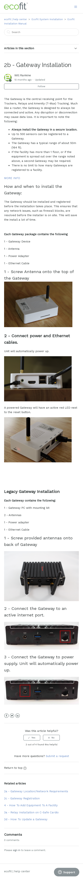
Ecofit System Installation (47, 19)
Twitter (12, 715)
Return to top (15, 768)
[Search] (41, 32)
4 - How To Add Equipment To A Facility (31, 805)
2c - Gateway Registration (22, 798)
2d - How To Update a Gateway (25, 819)
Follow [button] (41, 86)
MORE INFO (12, 178)
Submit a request (57, 756)
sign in (16, 850)
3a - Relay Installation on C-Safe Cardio (31, 812)
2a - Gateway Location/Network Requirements (36, 791)
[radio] (31, 737)
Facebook (6, 715)
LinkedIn (17, 715)
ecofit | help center (15, 19)
